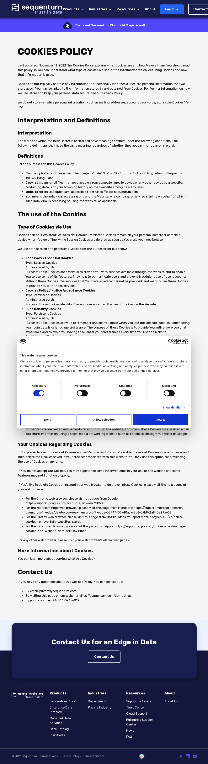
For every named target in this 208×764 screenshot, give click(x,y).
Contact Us (104, 657)
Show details (171, 407)
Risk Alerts (57, 735)
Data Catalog (59, 729)
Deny (47, 419)
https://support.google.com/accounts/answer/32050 (64, 503)
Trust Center (135, 707)
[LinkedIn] (188, 756)
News (130, 730)
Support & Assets (138, 701)
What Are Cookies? (81, 559)
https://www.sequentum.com (116, 192)
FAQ (129, 737)
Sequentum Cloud (63, 701)
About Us (171, 701)
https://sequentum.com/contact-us (105, 596)
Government (97, 701)
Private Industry (99, 707)
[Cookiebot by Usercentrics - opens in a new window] (171, 341)
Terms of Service (93, 756)
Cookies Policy (70, 756)
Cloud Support (136, 713)
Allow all (160, 419)
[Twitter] (181, 756)
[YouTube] (195, 756)
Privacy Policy (49, 756)
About (150, 9)
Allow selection (104, 419)
